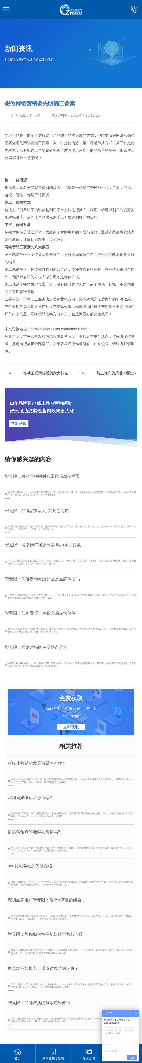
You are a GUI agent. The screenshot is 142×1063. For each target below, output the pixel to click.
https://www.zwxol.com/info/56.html (59, 329)
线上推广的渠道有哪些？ (117, 373)
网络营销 (12, 135)
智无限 (35, 115)
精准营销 (26, 292)
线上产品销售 (56, 135)
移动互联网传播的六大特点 (45, 373)
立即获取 (19, 423)
